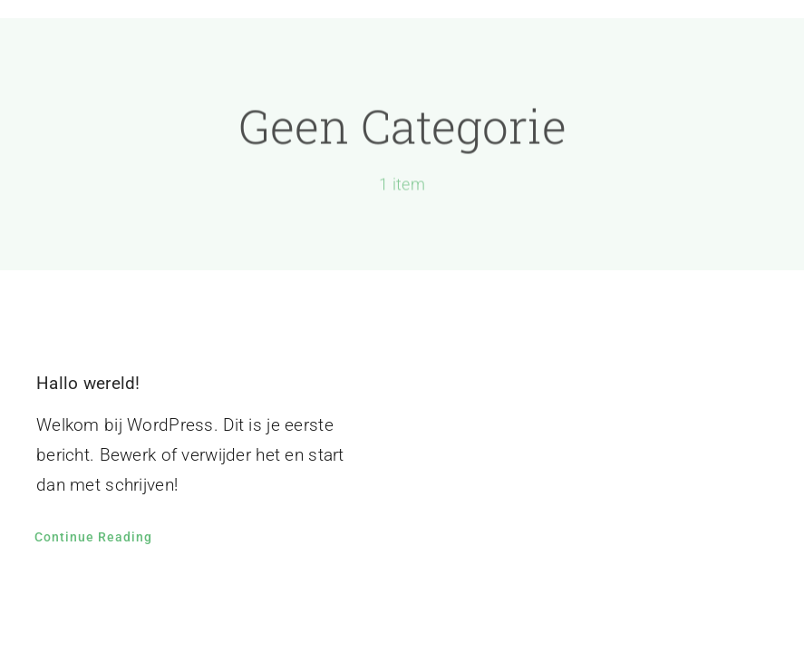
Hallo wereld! (88, 383)
